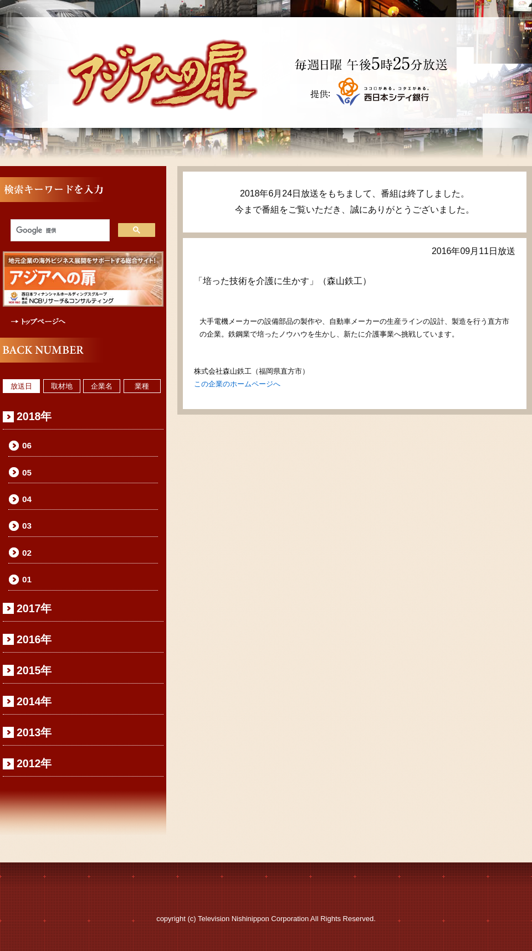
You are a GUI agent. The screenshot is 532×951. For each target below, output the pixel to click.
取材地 (62, 386)
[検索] (59, 230)
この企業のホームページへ (237, 384)
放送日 (21, 386)
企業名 (101, 386)
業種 (142, 386)
